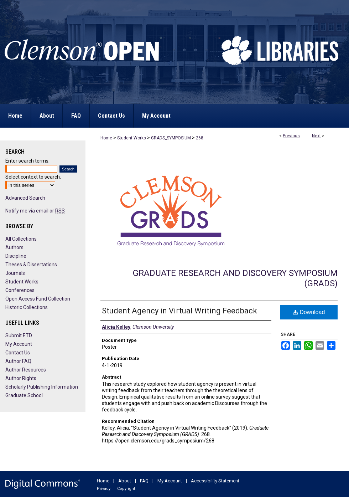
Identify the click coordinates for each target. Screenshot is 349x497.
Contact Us (17, 352)
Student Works (131, 137)
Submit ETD (18, 335)
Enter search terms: (27, 161)
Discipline (15, 256)
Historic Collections (26, 307)
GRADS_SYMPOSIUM (171, 137)
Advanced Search (25, 198)
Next (316, 135)
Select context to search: (33, 177)
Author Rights (20, 378)
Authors (14, 247)
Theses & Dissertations (31, 264)
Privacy (103, 488)
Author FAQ (18, 361)
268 (199, 137)
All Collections (21, 239)
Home (106, 137)
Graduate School (24, 395)
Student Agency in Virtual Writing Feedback (179, 310)
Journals (15, 273)
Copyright (126, 488)
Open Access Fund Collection (37, 299)
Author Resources (25, 370)
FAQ (144, 480)
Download (309, 312)
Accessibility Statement (215, 480)
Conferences (20, 290)
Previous (291, 135)
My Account (18, 344)
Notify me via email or (35, 211)
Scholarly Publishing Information (41, 387)
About (124, 480)
